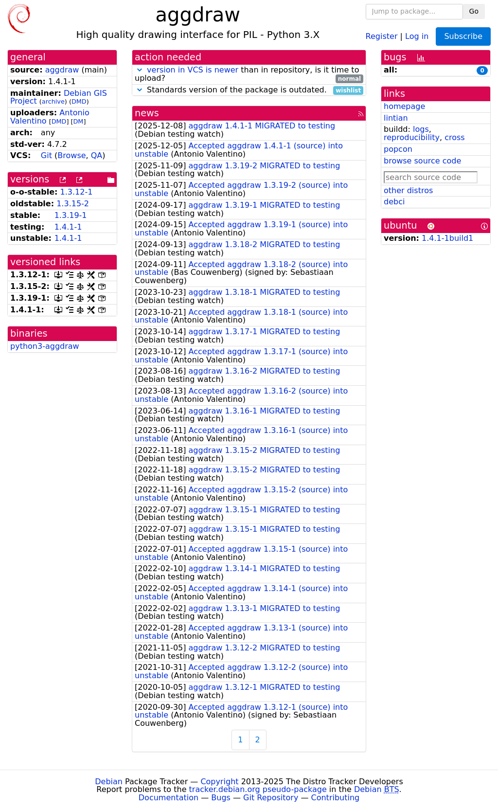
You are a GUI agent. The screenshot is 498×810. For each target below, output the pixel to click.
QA (97, 155)
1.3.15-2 (72, 203)
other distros (408, 190)
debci (394, 201)
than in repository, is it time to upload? (249, 74)
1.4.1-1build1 (447, 238)
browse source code (422, 160)
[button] (139, 69)
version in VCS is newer (192, 69)
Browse (71, 155)
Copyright (219, 781)
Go (474, 11)
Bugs (221, 797)
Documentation (168, 797)
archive (53, 101)
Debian (109, 781)
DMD (79, 101)
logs (421, 129)
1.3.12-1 (76, 192)
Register (382, 35)
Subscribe (463, 36)
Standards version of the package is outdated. (249, 90)
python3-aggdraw (44, 346)
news (147, 113)
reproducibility (412, 137)
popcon (398, 149)
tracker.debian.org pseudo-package (258, 789)
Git (46, 155)
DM (78, 121)
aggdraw (62, 69)
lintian (396, 118)
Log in (416, 35)
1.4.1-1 (68, 227)
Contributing (335, 797)
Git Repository (270, 797)
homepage (404, 106)
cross (454, 137)
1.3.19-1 (70, 215)
